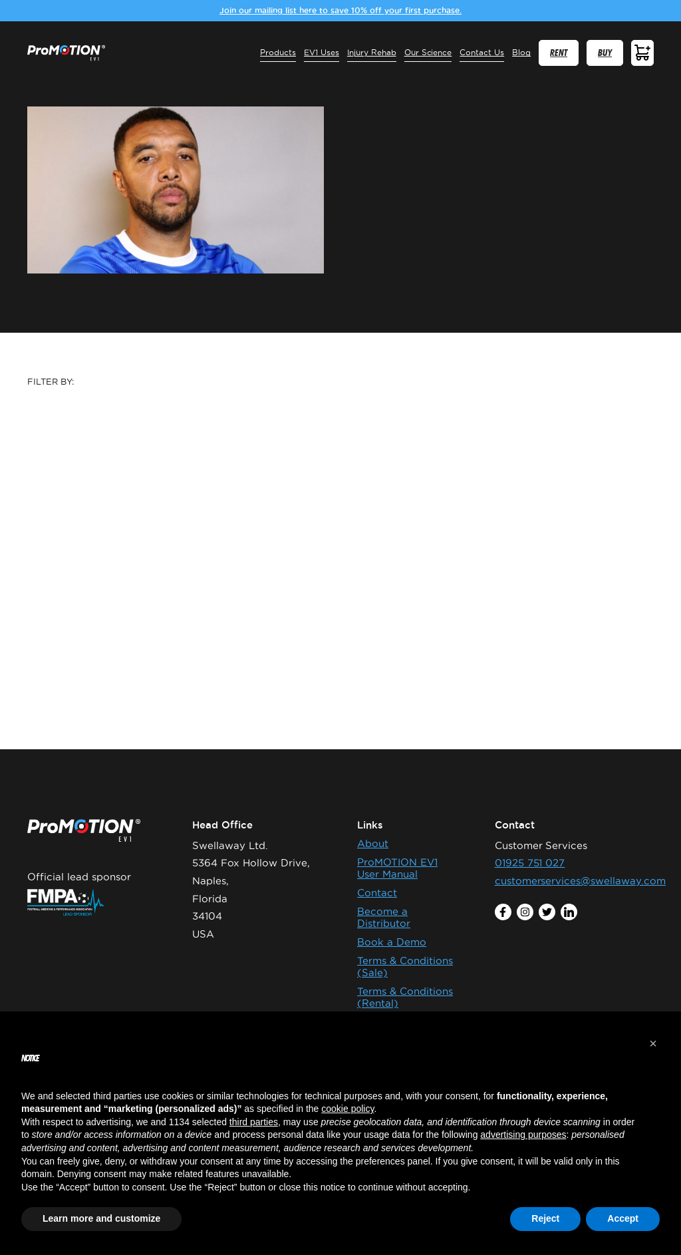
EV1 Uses (321, 52)
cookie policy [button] (347, 1108)
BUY (605, 53)
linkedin (569, 912)
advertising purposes (523, 1134)
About (372, 843)
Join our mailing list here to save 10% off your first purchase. (340, 10)
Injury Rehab (371, 52)
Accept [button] (622, 1218)
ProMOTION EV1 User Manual (397, 868)
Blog (521, 52)
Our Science (428, 52)
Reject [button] (545, 1218)
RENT (558, 53)
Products (278, 52)
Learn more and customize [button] (101, 1218)
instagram (525, 912)
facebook (502, 912)
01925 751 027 (530, 862)
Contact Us (482, 52)
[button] (653, 1043)
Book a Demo (391, 942)
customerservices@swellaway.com (580, 880)
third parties (253, 1122)
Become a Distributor (383, 917)
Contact (377, 892)
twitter (547, 912)
